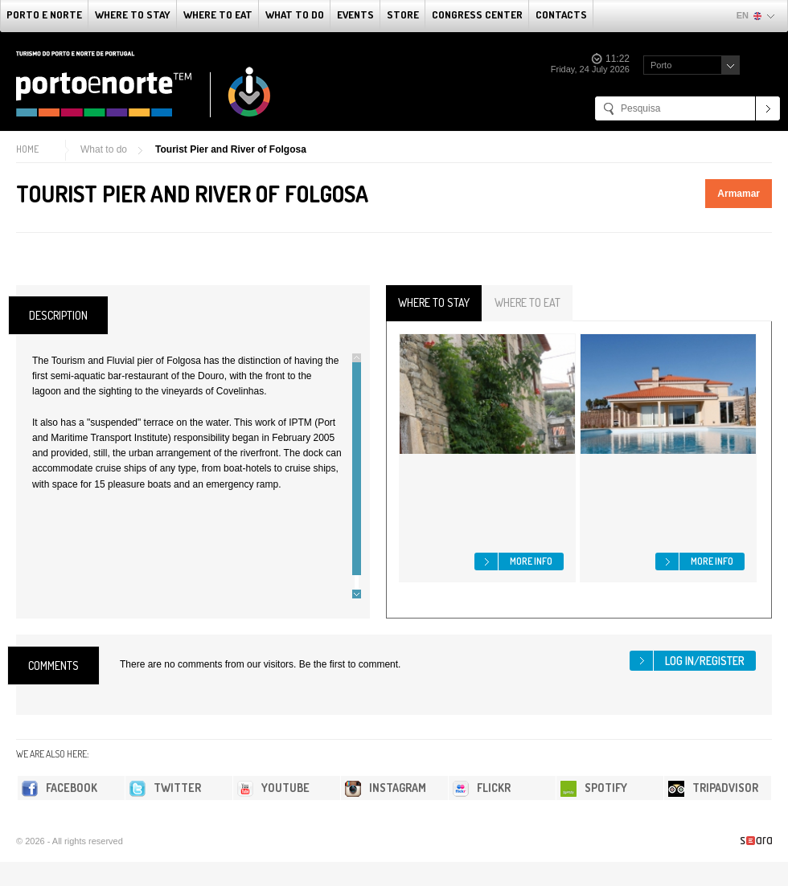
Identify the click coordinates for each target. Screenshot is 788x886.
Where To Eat (217, 14)
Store (403, 14)
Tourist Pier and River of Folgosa (230, 149)
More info (531, 561)
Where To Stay (132, 14)
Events (355, 14)
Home (27, 149)
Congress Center (477, 14)
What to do (294, 14)
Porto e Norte (44, 14)
